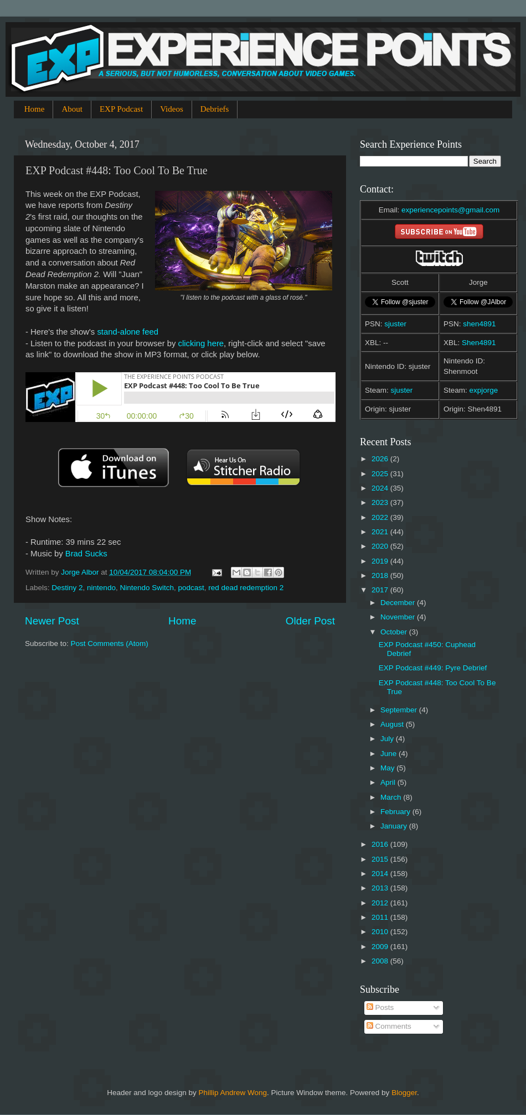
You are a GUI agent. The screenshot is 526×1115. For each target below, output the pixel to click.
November (398, 617)
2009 (381, 946)
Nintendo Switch (147, 587)
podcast (191, 587)
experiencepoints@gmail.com (450, 210)
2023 (381, 502)
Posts (380, 1007)
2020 (381, 546)
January (394, 826)
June (389, 753)
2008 (381, 961)
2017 (381, 590)
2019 (381, 561)
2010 (381, 932)
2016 (381, 844)
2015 (381, 859)
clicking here (201, 343)
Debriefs (214, 109)
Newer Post (52, 621)
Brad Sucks (86, 553)
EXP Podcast (121, 109)
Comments (389, 1026)
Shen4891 (479, 342)
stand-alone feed (127, 331)
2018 (381, 575)
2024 (381, 488)
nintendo (101, 587)
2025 (381, 474)
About (71, 109)
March (391, 797)
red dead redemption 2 (245, 587)
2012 (381, 903)
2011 (381, 917)
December (398, 602)
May (388, 768)
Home (34, 109)
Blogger (404, 1092)
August (393, 724)
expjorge (484, 390)
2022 (381, 517)
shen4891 (479, 324)
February (396, 811)
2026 (381, 459)
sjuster (395, 324)
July (388, 738)
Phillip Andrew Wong (232, 1092)
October (394, 632)
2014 (381, 873)
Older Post (310, 621)
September (399, 710)
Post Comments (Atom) (109, 643)
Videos (171, 109)
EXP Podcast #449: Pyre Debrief (433, 668)
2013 (381, 888)
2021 (381, 532)
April (389, 782)
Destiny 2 (66, 587)
